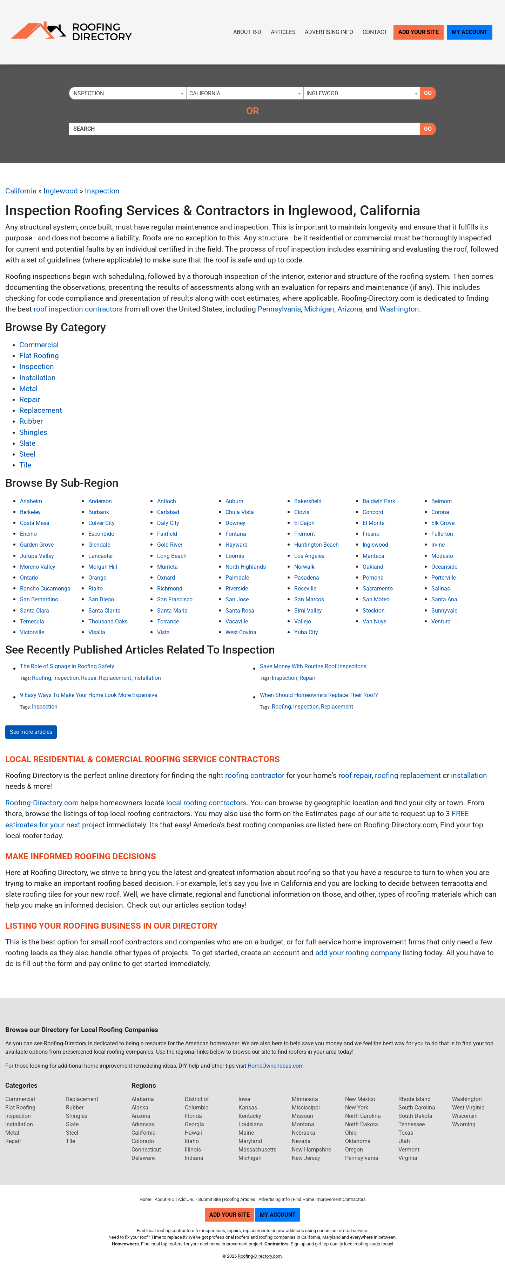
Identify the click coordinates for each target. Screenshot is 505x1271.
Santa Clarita (104, 610)
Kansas (247, 1107)
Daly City (168, 523)
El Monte (373, 523)
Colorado (143, 1141)
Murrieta (167, 566)
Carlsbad (168, 512)
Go (428, 93)
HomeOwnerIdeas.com (276, 1065)
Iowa (244, 1099)
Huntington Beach (316, 544)
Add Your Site (418, 32)
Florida (193, 1116)
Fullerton (442, 534)
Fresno (371, 534)
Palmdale (237, 577)
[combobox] (127, 93)
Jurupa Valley (37, 556)
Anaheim (31, 501)
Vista (163, 632)
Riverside (236, 588)
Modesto (442, 556)
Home (146, 1199)
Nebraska (303, 1132)
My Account (469, 32)
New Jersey (306, 1158)
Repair (29, 399)
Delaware (143, 1158)
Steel (27, 454)
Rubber (31, 421)
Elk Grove (442, 523)
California (20, 191)
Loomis (234, 556)
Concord (373, 512)
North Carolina (363, 1116)
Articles (283, 32)
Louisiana (250, 1124)
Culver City (101, 523)
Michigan (319, 309)
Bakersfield (308, 501)
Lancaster (100, 556)
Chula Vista (239, 512)
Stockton (374, 610)
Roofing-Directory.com (42, 803)
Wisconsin (465, 1116)
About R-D (247, 32)
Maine (246, 1132)
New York (356, 1107)
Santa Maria (172, 610)
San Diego (101, 599)
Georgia (194, 1124)
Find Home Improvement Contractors (329, 1199)
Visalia (96, 632)
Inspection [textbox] (88, 93)
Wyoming (464, 1124)
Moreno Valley (37, 566)
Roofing (41, 678)
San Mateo (376, 599)
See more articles (31, 732)
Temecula (32, 621)
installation (469, 775)
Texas (405, 1132)
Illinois (193, 1149)
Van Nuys (374, 621)
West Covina (240, 632)
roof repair (355, 775)
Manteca (373, 556)
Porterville (443, 577)
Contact (375, 32)
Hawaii (193, 1132)
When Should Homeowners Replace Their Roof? (319, 695)
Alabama (143, 1099)
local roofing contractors (206, 803)
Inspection (102, 191)
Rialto (95, 588)
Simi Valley (308, 610)
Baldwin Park (379, 501)
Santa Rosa (239, 610)
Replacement (40, 410)
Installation (37, 378)
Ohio (351, 1132)
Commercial (39, 345)
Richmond (169, 588)
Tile (25, 465)
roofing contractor (254, 775)
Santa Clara (34, 610)
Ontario (29, 577)
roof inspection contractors (78, 309)
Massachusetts (257, 1149)
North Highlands (245, 566)
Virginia (407, 1158)
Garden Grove (37, 544)
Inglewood (60, 191)
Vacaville (236, 621)
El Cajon (304, 523)
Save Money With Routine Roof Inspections (313, 666)
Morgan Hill (102, 566)
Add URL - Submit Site (199, 1199)
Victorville (32, 632)
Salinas (440, 588)
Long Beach (172, 556)
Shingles (33, 432)
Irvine (438, 544)
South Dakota (415, 1116)
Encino (28, 534)
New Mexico (360, 1099)
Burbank (98, 512)
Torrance (168, 621)
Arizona (349, 309)
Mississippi (306, 1107)
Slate (27, 443)
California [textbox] (204, 93)
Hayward (236, 544)
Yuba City (306, 632)
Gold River (169, 544)
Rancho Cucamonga (45, 588)
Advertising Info (329, 32)
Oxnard (166, 577)
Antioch (166, 501)
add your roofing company (358, 953)
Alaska (140, 1107)
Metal (28, 388)
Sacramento (378, 588)
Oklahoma (358, 1141)
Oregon (354, 1149)
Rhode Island (414, 1099)
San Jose (237, 599)
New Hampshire (311, 1149)
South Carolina (416, 1107)
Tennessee (411, 1124)
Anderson (100, 501)
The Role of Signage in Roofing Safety (67, 666)
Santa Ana (444, 599)
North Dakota (361, 1124)
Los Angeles (309, 556)
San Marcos (309, 599)
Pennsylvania (279, 309)
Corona (440, 512)
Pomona (373, 577)
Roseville (305, 588)
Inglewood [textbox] (322, 93)
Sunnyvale (444, 610)
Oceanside (444, 566)
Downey (235, 523)
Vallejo (302, 621)
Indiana (194, 1158)
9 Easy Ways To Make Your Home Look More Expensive (88, 695)
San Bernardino (39, 599)
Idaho (192, 1141)
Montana (303, 1124)
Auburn (234, 501)
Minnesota (305, 1099)
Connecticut (146, 1149)
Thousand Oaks (108, 621)
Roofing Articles (239, 1199)
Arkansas (143, 1124)
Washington (399, 309)
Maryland (250, 1141)
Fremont (304, 534)
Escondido (101, 534)
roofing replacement (408, 775)
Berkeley (30, 512)
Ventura (441, 621)
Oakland (373, 566)
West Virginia (468, 1107)
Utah (404, 1141)
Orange (97, 577)
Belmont (441, 501)
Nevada (301, 1141)
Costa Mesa (34, 523)
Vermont (408, 1149)
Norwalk (304, 566)
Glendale (99, 544)
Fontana (235, 534)
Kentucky (249, 1116)
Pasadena (306, 577)
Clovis (301, 512)
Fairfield (167, 534)
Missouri (302, 1116)
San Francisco (175, 599)
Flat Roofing (39, 355)
